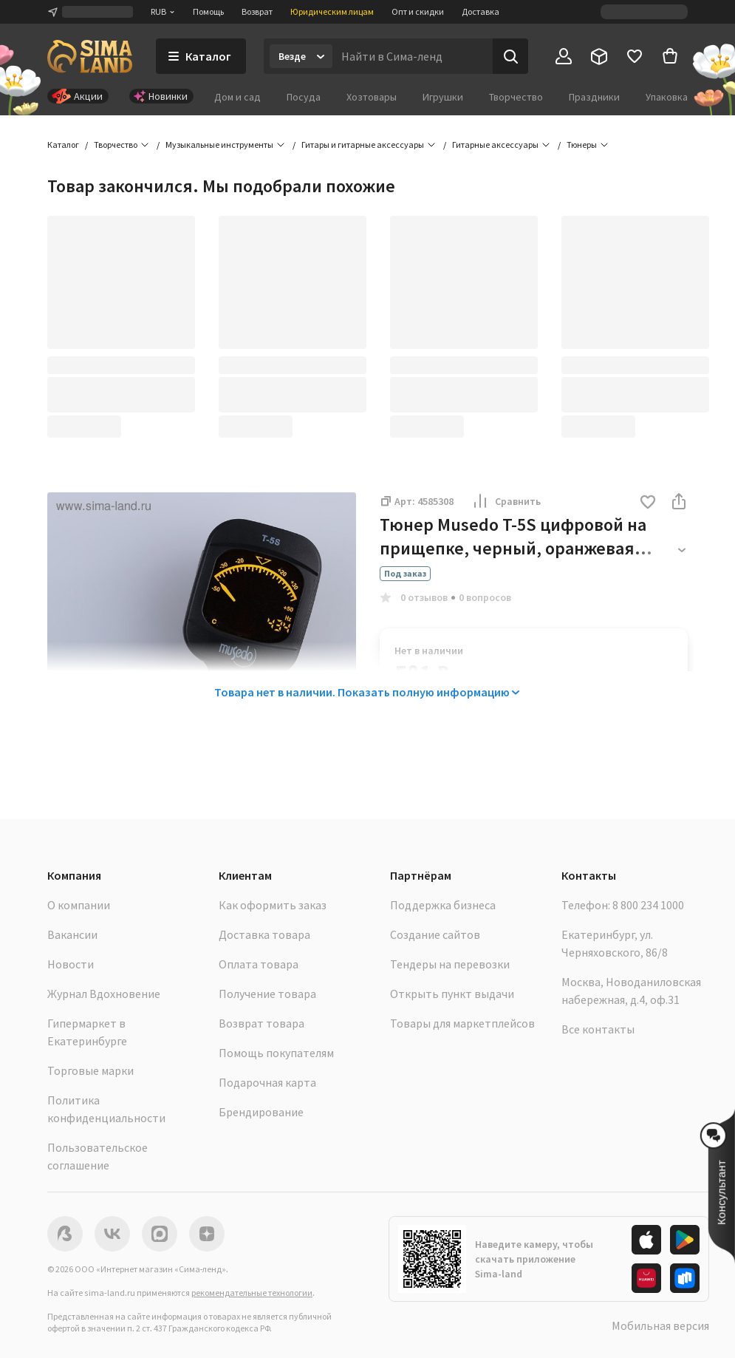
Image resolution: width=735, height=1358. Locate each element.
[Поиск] (510, 56)
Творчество (516, 96)
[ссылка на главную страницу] (89, 56)
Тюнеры (582, 144)
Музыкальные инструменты (219, 144)
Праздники (594, 96)
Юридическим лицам (332, 11)
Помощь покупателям (276, 1052)
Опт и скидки (418, 11)
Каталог (63, 144)
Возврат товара (261, 1023)
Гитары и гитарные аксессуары (362, 144)
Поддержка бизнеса (443, 904)
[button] (648, 503)
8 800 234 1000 (648, 904)
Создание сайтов (435, 934)
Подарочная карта (267, 1082)
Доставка (480, 11)
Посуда (304, 96)
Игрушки (443, 96)
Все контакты (598, 1029)
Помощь (208, 11)
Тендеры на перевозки (450, 964)
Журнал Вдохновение (103, 993)
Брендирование (261, 1111)
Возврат (257, 11)
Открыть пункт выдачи (452, 993)
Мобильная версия (660, 1325)
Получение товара (267, 993)
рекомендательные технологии (251, 1292)
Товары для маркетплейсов (462, 1023)
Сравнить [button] (506, 501)
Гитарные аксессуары (495, 144)
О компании (78, 904)
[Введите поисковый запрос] (412, 56)
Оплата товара (258, 964)
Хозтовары (371, 96)
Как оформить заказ (273, 904)
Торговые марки (90, 1070)
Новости (70, 964)
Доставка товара (264, 934)
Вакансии (72, 934)
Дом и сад (237, 96)
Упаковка (667, 96)
